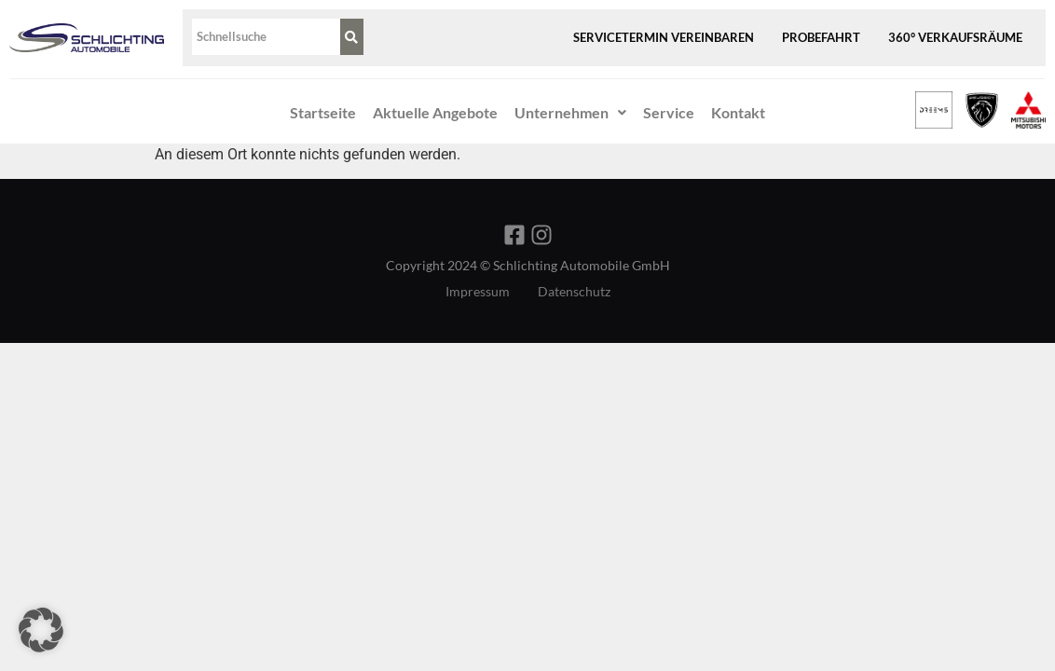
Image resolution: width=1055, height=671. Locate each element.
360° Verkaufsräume (955, 37)
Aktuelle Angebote (435, 112)
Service (668, 112)
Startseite (323, 112)
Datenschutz (574, 291)
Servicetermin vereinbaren (663, 37)
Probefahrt (821, 37)
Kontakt (738, 112)
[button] (570, 112)
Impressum (477, 291)
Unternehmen (570, 112)
